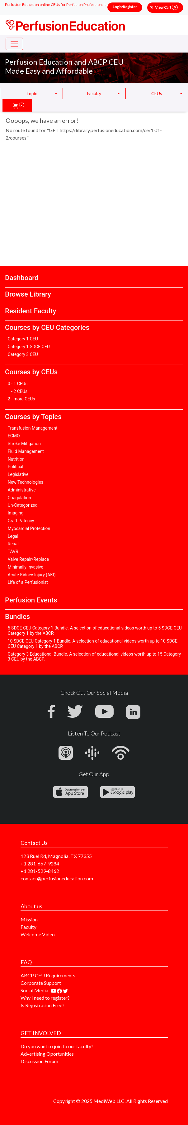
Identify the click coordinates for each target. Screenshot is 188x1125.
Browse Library (28, 294)
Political (15, 466)
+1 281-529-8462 (40, 871)
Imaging (16, 512)
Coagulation (19, 497)
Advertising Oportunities (47, 1054)
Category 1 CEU (23, 338)
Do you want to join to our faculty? (57, 1046)
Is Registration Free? (42, 1005)
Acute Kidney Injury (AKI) (32, 574)
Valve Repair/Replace (28, 559)
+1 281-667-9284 (40, 863)
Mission (29, 919)
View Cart (166, 7)
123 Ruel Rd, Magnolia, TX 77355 (56, 856)
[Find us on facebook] (60, 990)
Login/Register (125, 6)
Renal (13, 543)
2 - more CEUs (21, 398)
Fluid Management (26, 451)
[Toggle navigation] (14, 44)
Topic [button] (31, 93)
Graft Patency (21, 520)
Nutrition (16, 459)
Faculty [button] (94, 93)
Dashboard (21, 278)
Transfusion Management (33, 428)
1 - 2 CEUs (17, 391)
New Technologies (25, 482)
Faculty (28, 927)
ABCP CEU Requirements (48, 975)
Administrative (22, 489)
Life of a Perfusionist (28, 582)
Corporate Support (41, 983)
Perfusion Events (31, 600)
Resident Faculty (30, 311)
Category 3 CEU (23, 354)
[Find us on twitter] (65, 990)
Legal (13, 536)
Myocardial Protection (29, 528)
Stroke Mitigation (24, 443)
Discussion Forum (39, 1061)
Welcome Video (38, 934)
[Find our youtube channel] (54, 990)
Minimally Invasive (25, 567)
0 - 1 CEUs (17, 383)
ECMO (14, 435)
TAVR (13, 551)
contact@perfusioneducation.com (57, 878)
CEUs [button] (156, 93)
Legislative (18, 474)
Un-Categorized (23, 505)
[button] (18, 105)
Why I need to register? (45, 998)
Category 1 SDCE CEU (29, 346)
